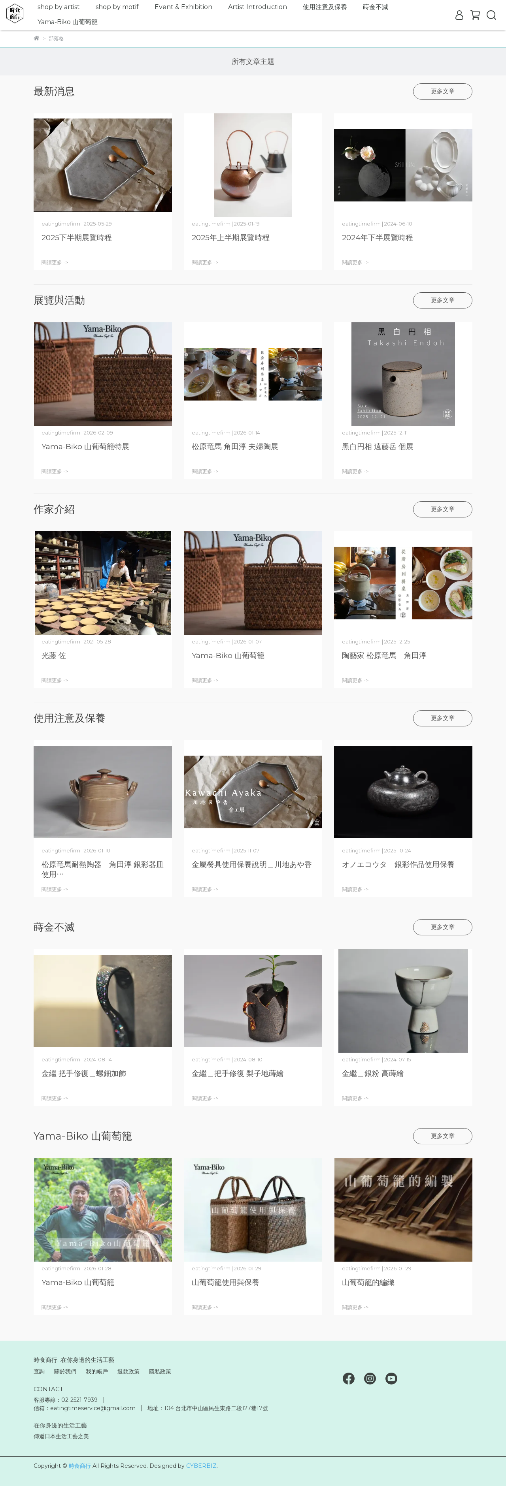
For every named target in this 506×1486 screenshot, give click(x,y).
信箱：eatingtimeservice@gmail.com (85, 1408)
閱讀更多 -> (55, 262)
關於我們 (65, 1371)
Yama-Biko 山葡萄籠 (68, 22)
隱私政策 (160, 1371)
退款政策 (128, 1371)
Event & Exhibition (183, 7)
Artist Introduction (257, 7)
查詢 (39, 1371)
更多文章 (443, 91)
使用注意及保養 (325, 7)
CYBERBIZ (201, 1465)
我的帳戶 (97, 1371)
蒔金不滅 (375, 7)
